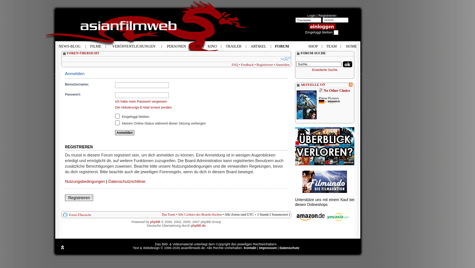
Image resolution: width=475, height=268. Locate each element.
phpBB (155, 222)
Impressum (268, 248)
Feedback (247, 65)
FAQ (235, 65)
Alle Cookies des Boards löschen (200, 214)
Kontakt (250, 248)
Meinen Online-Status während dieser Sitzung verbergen (160, 123)
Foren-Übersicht (80, 215)
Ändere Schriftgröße (286, 58)
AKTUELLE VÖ (313, 85)
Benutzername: (77, 84)
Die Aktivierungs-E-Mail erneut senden (143, 107)
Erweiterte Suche (325, 70)
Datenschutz (289, 248)
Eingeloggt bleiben (132, 117)
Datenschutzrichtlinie (126, 181)
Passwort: (73, 94)
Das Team (168, 214)
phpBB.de (198, 225)
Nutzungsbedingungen (85, 181)
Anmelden (283, 65)
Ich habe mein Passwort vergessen (141, 101)
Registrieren (327, 15)
